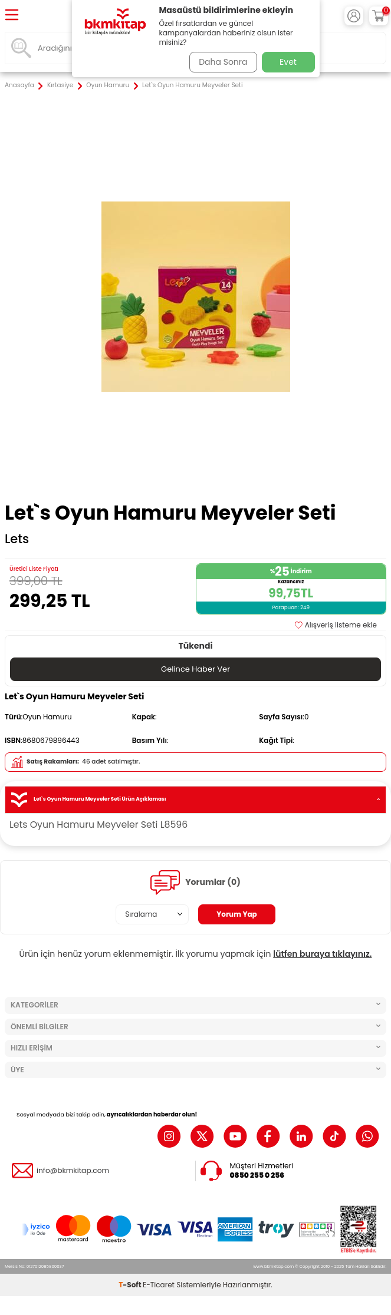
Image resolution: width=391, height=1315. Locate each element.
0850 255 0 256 (257, 1175)
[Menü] (12, 15)
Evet (288, 62)
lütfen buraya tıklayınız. (322, 954)
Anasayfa (19, 85)
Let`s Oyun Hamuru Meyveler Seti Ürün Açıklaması (195, 799)
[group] (195, 296)
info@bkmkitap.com (73, 1170)
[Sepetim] (378, 15)
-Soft (131, 1285)
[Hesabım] (353, 15)
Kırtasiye (60, 85)
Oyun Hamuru (107, 85)
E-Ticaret (159, 1285)
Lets (17, 539)
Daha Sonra (223, 62)
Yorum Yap (236, 914)
